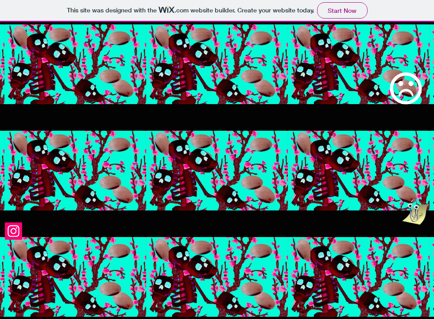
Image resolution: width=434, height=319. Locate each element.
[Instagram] (13, 231)
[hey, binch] (416, 212)
